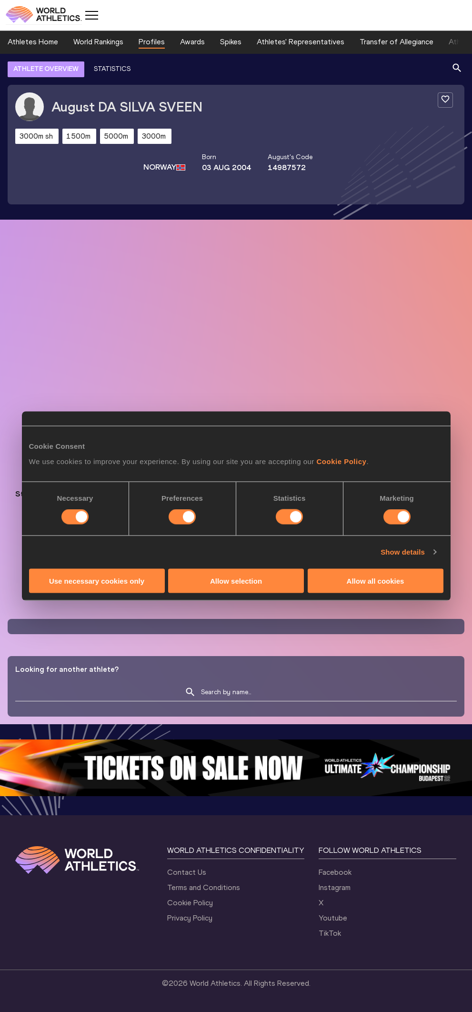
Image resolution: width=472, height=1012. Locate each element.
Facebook (335, 872)
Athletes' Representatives (300, 41)
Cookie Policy (190, 902)
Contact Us (186, 872)
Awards (192, 41)
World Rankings (98, 41)
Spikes (230, 41)
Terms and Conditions (203, 887)
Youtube (333, 917)
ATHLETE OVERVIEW (46, 69)
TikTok (330, 933)
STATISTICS (112, 69)
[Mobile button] (91, 15)
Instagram (335, 887)
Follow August (295, 506)
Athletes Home (33, 41)
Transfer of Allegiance (396, 41)
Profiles (152, 41)
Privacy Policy (189, 917)
